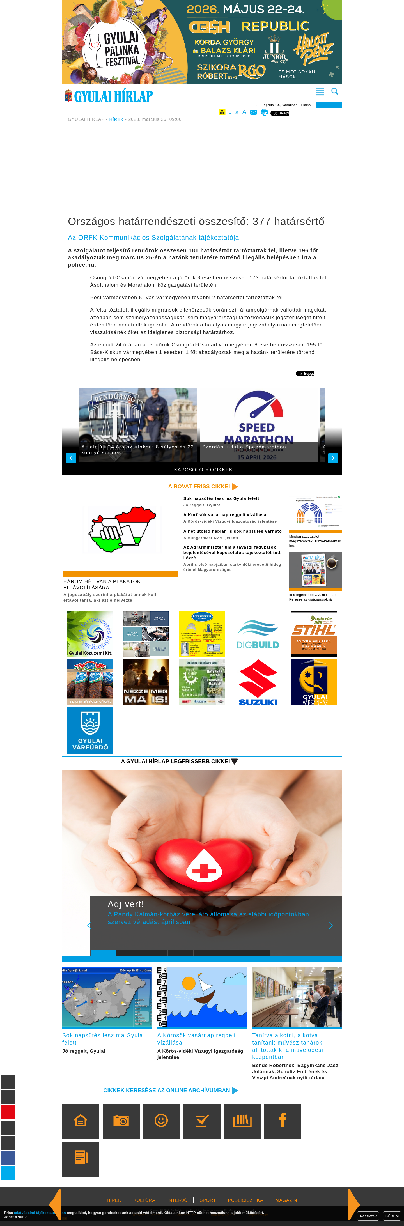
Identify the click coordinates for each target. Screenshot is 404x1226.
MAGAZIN (286, 1205)
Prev (99, 931)
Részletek (368, 1216)
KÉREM (392, 1216)
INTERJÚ (177, 1205)
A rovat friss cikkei (197, 486)
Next (334, 931)
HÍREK (116, 119)
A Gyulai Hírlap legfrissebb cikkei (172, 763)
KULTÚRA (144, 1205)
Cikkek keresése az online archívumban (163, 1095)
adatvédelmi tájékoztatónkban (40, 1213)
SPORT (207, 1205)
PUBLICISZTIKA (245, 1205)
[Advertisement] (202, 169)
